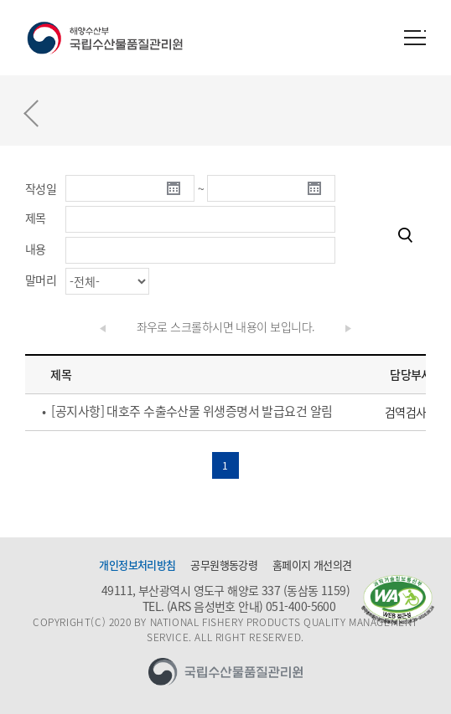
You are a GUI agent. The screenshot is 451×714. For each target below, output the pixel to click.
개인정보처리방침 (137, 565)
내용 (35, 248)
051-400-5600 (300, 606)
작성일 (40, 188)
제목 (35, 217)
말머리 (40, 279)
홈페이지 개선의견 (312, 565)
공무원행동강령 (223, 565)
